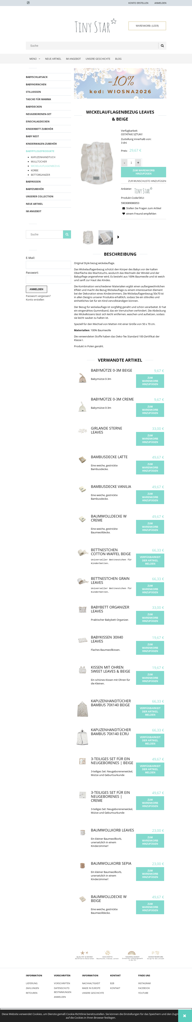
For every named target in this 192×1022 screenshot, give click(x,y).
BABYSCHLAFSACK (37, 77)
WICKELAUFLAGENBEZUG (45, 166)
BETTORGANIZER (40, 175)
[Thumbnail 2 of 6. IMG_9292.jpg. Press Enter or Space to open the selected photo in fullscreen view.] (106, 237)
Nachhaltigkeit (91, 983)
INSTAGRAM (144, 983)
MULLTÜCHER (39, 161)
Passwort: (32, 272)
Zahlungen (32, 988)
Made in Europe (91, 988)
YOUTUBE (143, 992)
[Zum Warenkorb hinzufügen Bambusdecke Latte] (150, 467)
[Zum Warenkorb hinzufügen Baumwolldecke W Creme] (150, 527)
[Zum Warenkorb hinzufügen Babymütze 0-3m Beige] (150, 381)
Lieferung (32, 983)
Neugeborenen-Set (38, 114)
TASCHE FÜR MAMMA (38, 99)
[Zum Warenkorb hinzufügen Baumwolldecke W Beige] (150, 907)
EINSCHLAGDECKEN (38, 121)
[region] (120, 83)
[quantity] (131, 163)
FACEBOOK (144, 988)
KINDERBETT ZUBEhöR (39, 129)
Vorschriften (62, 983)
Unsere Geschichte (93, 992)
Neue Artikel (34, 204)
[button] (118, 237)
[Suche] (162, 45)
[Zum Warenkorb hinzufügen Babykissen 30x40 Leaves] (150, 648)
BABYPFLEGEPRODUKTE (40, 151)
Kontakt (115, 988)
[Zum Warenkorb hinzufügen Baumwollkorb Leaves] (150, 841)
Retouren (31, 992)
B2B (112, 983)
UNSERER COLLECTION (39, 196)
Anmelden (60, 996)
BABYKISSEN (33, 181)
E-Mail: (30, 258)
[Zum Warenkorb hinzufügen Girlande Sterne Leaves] (150, 439)
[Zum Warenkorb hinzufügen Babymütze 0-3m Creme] (150, 410)
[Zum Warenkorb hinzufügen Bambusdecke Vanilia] (150, 497)
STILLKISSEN (33, 92)
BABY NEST (32, 136)
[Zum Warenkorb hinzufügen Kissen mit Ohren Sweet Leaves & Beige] (150, 678)
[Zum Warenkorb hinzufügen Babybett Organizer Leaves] (150, 618)
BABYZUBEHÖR (35, 189)
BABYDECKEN (34, 106)
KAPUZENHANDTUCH (43, 157)
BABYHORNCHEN (36, 84)
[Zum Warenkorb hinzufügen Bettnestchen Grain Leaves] (150, 589)
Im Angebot (33, 211)
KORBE (35, 170)
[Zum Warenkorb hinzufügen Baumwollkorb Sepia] (150, 874)
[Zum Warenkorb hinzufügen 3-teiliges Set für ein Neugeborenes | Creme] (150, 803)
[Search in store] (92, 45)
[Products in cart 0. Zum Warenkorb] (147, 25)
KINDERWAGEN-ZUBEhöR (41, 143)
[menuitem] (34, 59)
